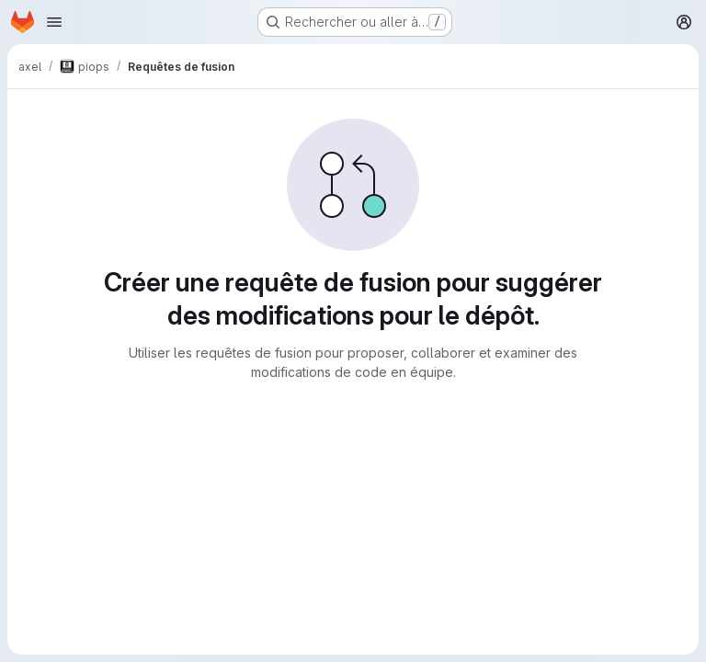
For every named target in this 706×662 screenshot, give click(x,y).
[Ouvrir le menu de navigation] (54, 22)
